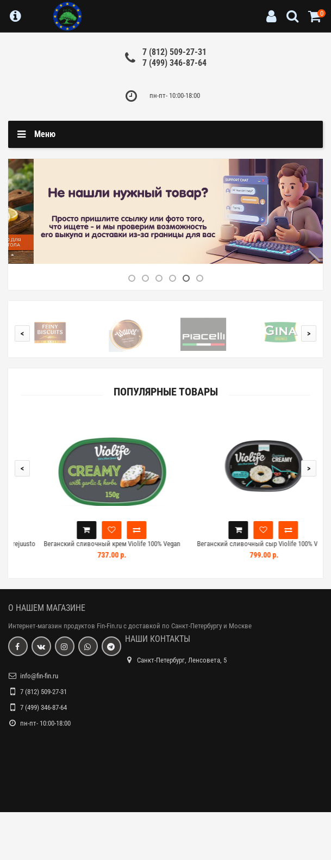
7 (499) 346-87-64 (174, 63)
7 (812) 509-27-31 (174, 52)
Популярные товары (166, 392)
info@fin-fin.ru (39, 676)
